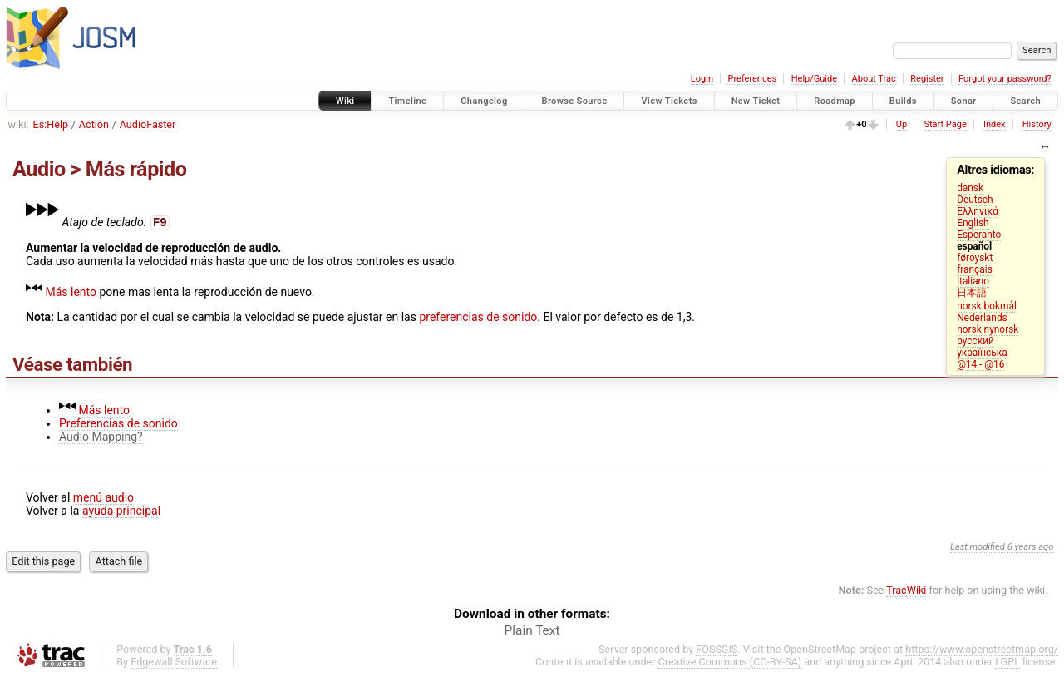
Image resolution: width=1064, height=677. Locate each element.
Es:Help (51, 124)
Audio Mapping (98, 436)
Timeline (407, 101)
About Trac (874, 78)
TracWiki (906, 590)
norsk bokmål (987, 306)
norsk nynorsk (987, 329)
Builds (903, 101)
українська (982, 352)
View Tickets (669, 101)
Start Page (945, 124)
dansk (970, 188)
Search (1025, 101)
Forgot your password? (1005, 78)
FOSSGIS (716, 649)
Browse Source (575, 101)
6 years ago (1030, 546)
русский (975, 341)
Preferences (751, 78)
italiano (973, 281)
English (972, 223)
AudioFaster (148, 124)
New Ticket (756, 101)
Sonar (964, 101)
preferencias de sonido (478, 317)
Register (926, 78)
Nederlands (982, 318)
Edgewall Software (174, 661)
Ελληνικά (977, 211)
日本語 (972, 293)
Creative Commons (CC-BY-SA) (730, 661)
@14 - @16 (980, 364)
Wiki (345, 101)
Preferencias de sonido (118, 423)
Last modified (977, 546)
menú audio (103, 497)
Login (702, 78)
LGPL (1007, 661)
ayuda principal (121, 510)
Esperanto (979, 234)
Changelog (484, 101)
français (975, 269)
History (1037, 124)
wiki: (18, 124)
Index (994, 124)
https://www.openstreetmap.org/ (981, 649)
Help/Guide (814, 78)
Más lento (70, 292)
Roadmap (834, 101)
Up (901, 124)
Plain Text (532, 630)
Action (94, 124)
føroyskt (975, 258)
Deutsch (975, 199)
